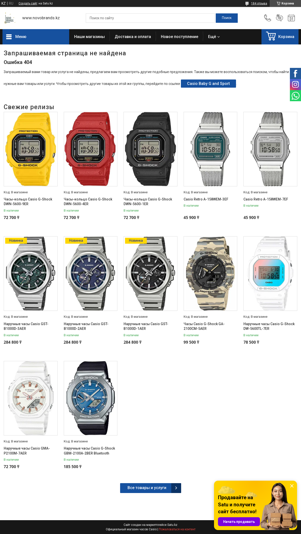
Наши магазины (89, 36)
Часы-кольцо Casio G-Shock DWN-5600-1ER (148, 201)
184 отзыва (259, 3)
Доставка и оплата (133, 36)
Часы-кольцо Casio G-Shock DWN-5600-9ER (28, 201)
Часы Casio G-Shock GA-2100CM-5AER (204, 326)
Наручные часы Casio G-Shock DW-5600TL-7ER (269, 326)
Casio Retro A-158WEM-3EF (206, 199)
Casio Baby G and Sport (208, 83)
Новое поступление (179, 36)
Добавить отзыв (279, 18)
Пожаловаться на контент (177, 529)
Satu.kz (172, 525)
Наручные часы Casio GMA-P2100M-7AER (27, 450)
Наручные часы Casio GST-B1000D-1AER (146, 326)
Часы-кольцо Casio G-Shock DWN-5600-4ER (88, 201)
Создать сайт (28, 3)
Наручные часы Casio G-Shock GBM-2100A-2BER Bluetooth (89, 450)
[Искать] (227, 18)
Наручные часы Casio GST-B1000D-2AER (86, 326)
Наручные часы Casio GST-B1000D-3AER (26, 326)
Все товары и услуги (147, 487)
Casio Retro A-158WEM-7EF (265, 199)
